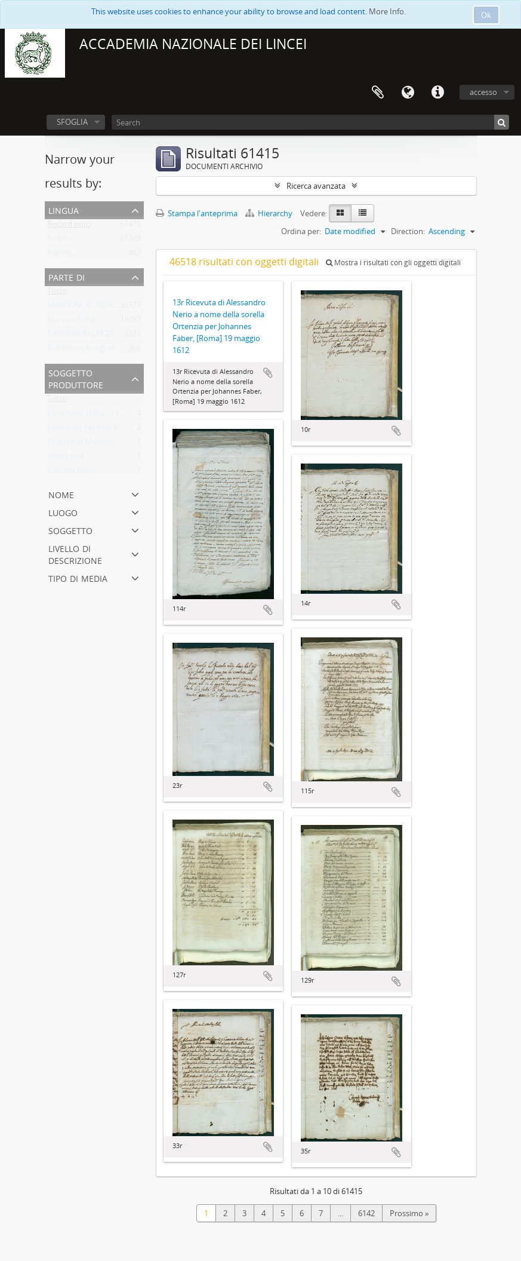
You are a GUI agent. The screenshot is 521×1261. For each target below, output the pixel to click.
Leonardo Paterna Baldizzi (93, 429)
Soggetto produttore (75, 378)
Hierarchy (269, 213)
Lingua (408, 93)
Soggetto (70, 529)
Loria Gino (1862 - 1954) (88, 415)
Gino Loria (65, 458)
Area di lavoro (378, 93)
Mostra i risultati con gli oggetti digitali (393, 262)
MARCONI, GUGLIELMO (89, 307)
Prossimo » (409, 1213)
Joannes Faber (72, 322)
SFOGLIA (72, 121)
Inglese (59, 255)
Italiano (60, 240)
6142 (366, 1213)
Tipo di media (77, 577)
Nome (61, 494)
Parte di (66, 276)
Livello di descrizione (75, 553)
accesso (483, 92)
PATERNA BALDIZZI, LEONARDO (103, 336)
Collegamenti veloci (437, 93)
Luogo (63, 512)
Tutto (57, 293)
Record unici (69, 226)
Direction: (408, 231)
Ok (486, 15)
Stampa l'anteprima (197, 213)
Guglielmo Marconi (80, 443)
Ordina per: (301, 231)
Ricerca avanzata (316, 185)
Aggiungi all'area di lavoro (268, 373)
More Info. (387, 11)
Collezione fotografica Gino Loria (104, 350)
